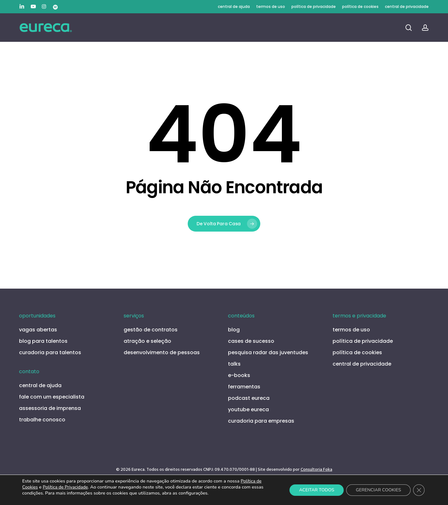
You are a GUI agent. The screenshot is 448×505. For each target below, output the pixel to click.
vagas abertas (38, 329)
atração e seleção (147, 341)
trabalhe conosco (42, 419)
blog (234, 329)
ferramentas (244, 386)
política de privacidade (363, 341)
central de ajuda (40, 385)
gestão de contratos (151, 329)
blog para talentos (43, 341)
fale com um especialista (51, 396)
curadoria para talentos (50, 352)
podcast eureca (248, 398)
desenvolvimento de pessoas (162, 352)
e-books (239, 375)
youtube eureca (248, 409)
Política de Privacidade (65, 487)
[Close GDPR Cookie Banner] (419, 490)
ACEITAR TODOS (316, 490)
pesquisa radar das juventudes (268, 352)
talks (234, 364)
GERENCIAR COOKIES (378, 490)
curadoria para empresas (261, 421)
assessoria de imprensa (50, 408)
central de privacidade (362, 364)
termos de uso (351, 329)
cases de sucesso (251, 341)
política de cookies (357, 352)
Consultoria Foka (316, 469)
